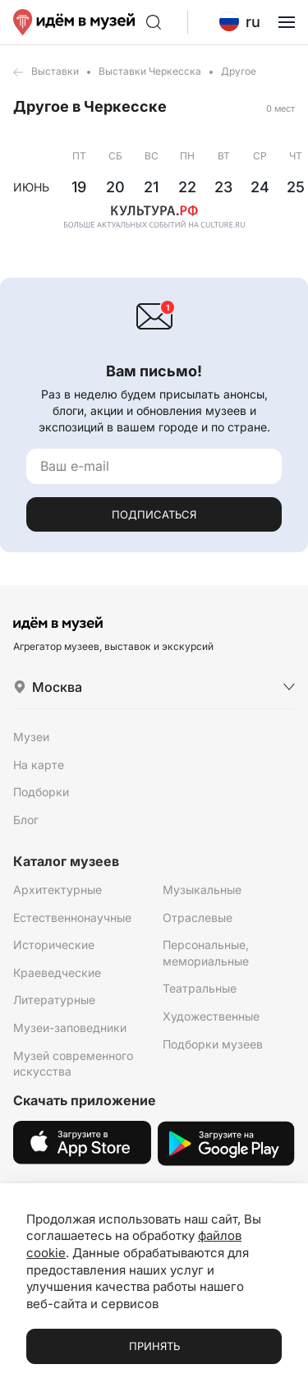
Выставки (55, 71)
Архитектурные (57, 890)
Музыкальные (202, 890)
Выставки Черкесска (150, 71)
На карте (38, 765)
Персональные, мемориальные (206, 953)
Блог (26, 820)
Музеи (31, 737)
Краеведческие (57, 972)
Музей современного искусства (73, 1064)
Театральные (200, 988)
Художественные (211, 1016)
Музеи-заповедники (69, 1028)
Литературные (54, 1000)
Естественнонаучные (72, 917)
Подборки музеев (213, 1044)
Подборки (41, 792)
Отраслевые (197, 917)
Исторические (53, 945)
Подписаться (154, 514)
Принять (154, 1346)
